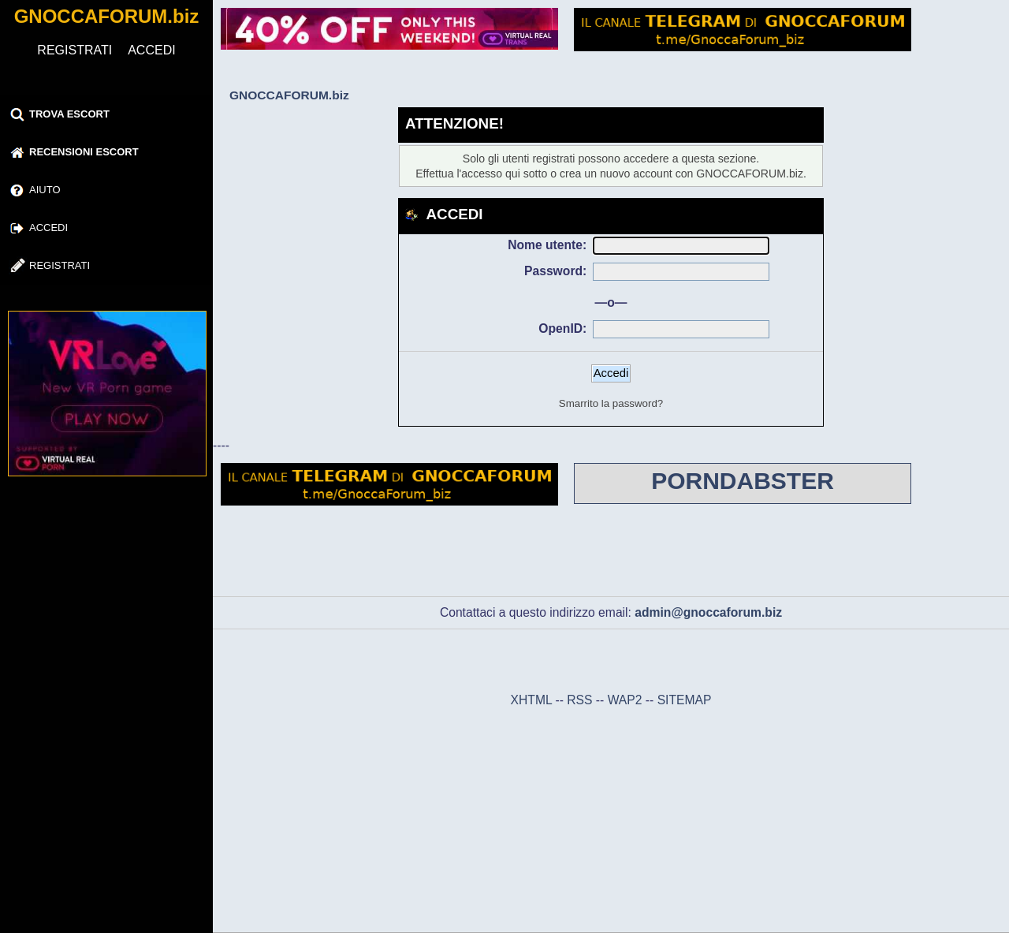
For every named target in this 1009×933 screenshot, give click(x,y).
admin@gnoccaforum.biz (708, 612)
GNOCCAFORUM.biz (106, 16)
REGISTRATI (74, 50)
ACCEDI (151, 50)
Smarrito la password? (611, 403)
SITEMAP (684, 700)
